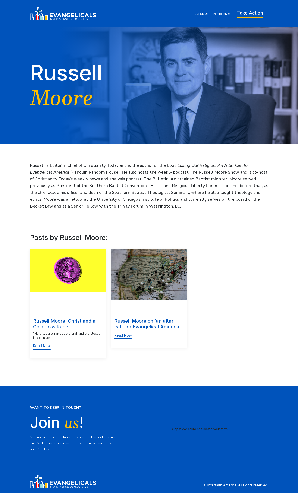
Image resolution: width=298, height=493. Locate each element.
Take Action (250, 13)
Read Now (42, 346)
